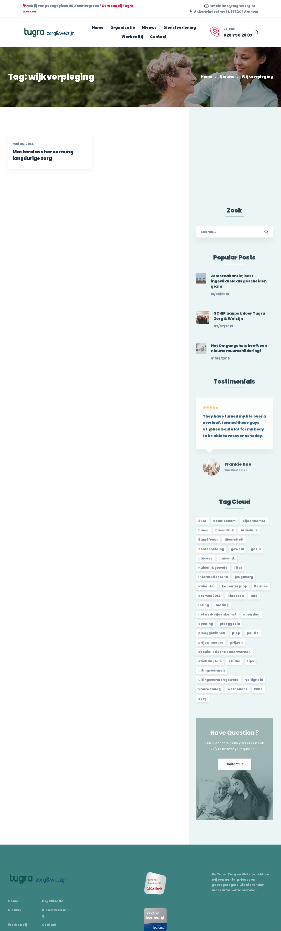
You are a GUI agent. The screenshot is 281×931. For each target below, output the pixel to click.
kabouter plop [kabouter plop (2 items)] (234, 589)
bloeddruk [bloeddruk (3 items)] (224, 533)
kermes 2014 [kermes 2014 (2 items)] (209, 598)
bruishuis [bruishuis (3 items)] (249, 533)
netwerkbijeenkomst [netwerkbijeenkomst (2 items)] (217, 617)
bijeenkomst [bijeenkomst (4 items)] (253, 523)
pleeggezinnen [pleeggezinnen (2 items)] (211, 636)
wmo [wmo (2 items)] (258, 692)
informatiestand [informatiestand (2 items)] (213, 579)
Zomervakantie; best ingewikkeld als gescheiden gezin (238, 284)
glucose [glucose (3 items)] (205, 561)
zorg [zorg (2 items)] (202, 701)
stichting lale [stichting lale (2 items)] (210, 664)
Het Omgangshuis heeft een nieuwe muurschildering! (239, 351)
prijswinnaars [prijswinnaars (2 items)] (210, 645)
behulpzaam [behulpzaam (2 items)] (224, 523)
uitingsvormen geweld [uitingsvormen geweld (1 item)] (218, 682)
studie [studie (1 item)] (234, 664)
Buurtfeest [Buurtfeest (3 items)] (208, 542)
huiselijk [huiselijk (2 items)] (227, 561)
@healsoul (219, 434)
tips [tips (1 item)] (250, 664)
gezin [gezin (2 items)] (256, 552)
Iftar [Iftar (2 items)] (238, 570)
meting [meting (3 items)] (222, 608)
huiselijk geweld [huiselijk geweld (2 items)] (213, 570)
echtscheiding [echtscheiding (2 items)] (211, 552)
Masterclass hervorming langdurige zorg (41, 161)
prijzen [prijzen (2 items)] (236, 645)
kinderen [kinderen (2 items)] (236, 598)
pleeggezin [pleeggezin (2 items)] (230, 626)
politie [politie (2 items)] (253, 636)
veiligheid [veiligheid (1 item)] (254, 682)
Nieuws (227, 76)
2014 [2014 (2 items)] (202, 523)
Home (206, 76)
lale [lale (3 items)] (254, 598)
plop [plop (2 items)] (236, 636)
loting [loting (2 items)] (203, 608)
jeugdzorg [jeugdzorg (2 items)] (244, 579)
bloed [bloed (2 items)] (203, 533)
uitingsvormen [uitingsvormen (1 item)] (211, 673)
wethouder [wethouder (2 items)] (237, 692)
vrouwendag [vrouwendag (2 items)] (209, 692)
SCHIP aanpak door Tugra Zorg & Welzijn (239, 319)
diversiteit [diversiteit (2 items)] (234, 542)
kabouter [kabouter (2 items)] (206, 589)
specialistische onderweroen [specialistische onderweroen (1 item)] (224, 654)
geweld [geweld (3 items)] (237, 552)
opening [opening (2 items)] (205, 626)
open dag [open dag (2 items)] (251, 617)
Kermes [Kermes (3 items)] (261, 589)
